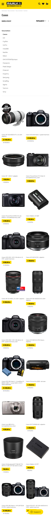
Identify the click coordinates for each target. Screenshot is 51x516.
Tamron (5, 88)
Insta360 (6, 49)
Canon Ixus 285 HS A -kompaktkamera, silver (9, 425)
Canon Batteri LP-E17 (32, 464)
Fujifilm (5, 41)
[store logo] (15, 4)
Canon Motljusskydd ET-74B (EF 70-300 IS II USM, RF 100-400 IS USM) (12, 465)
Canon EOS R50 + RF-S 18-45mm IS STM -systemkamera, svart (12, 340)
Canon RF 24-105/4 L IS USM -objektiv (13, 298)
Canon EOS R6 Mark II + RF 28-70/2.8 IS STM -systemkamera (13, 506)
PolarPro (6, 74)
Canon (5, 34)
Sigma (5, 84)
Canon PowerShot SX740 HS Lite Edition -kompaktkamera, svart (11, 216)
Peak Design (7, 66)
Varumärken (11, 11)
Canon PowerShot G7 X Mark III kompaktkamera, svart (35, 176)
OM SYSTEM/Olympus (10, 59)
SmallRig (6, 81)
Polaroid (5, 70)
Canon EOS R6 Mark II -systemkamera (37, 134)
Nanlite (5, 52)
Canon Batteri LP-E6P (32, 216)
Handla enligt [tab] (6, 21)
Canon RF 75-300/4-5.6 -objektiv (35, 424)
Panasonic (6, 63)
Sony (4, 92)
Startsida (4, 11)
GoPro (5, 45)
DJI (4, 38)
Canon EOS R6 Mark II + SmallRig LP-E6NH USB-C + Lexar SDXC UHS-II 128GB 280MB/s (13, 383)
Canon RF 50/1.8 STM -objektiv (35, 257)
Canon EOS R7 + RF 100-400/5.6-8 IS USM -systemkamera (37, 506)
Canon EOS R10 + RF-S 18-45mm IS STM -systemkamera (12, 258)
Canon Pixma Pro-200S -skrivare (36, 381)
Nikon (5, 56)
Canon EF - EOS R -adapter (10, 176)
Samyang (6, 77)
